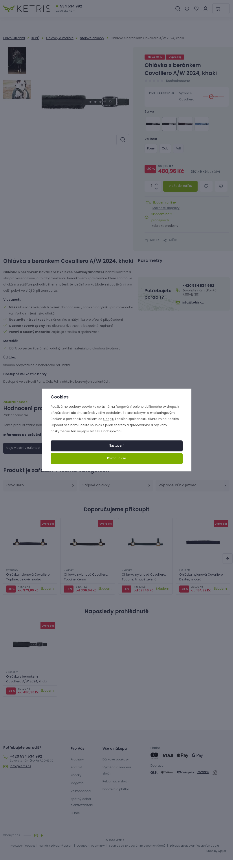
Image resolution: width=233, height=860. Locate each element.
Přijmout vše (116, 458)
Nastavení (116, 445)
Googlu (108, 419)
